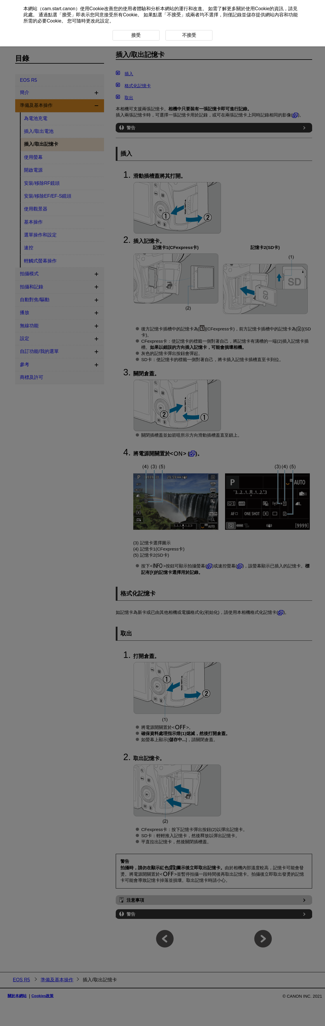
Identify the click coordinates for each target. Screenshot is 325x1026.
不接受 (174, 14)
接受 (66, 14)
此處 (28, 14)
